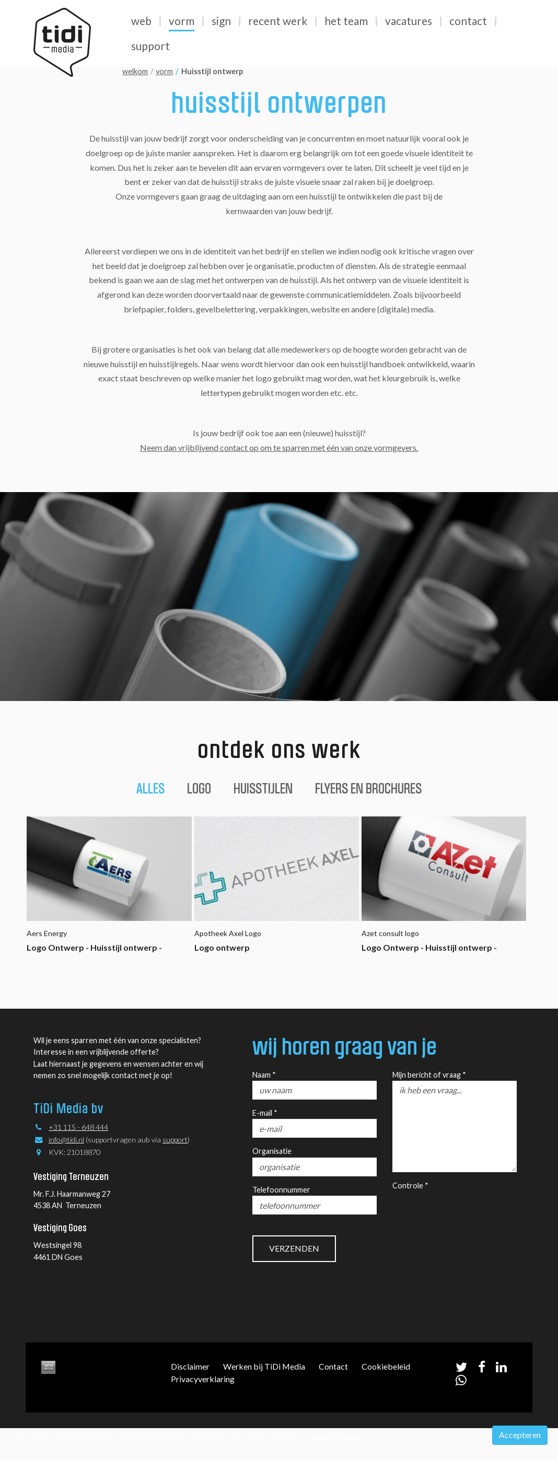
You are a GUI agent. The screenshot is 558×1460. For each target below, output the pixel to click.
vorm (164, 71)
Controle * (410, 1185)
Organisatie (272, 1151)
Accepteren (520, 1435)
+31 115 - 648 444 (78, 1127)
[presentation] (471, 1212)
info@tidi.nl (66, 1139)
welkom (135, 71)
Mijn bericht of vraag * (429, 1074)
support (175, 1139)
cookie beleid (336, 1436)
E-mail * (264, 1112)
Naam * (264, 1074)
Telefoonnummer (281, 1189)
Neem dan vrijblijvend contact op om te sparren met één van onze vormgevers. (279, 447)
